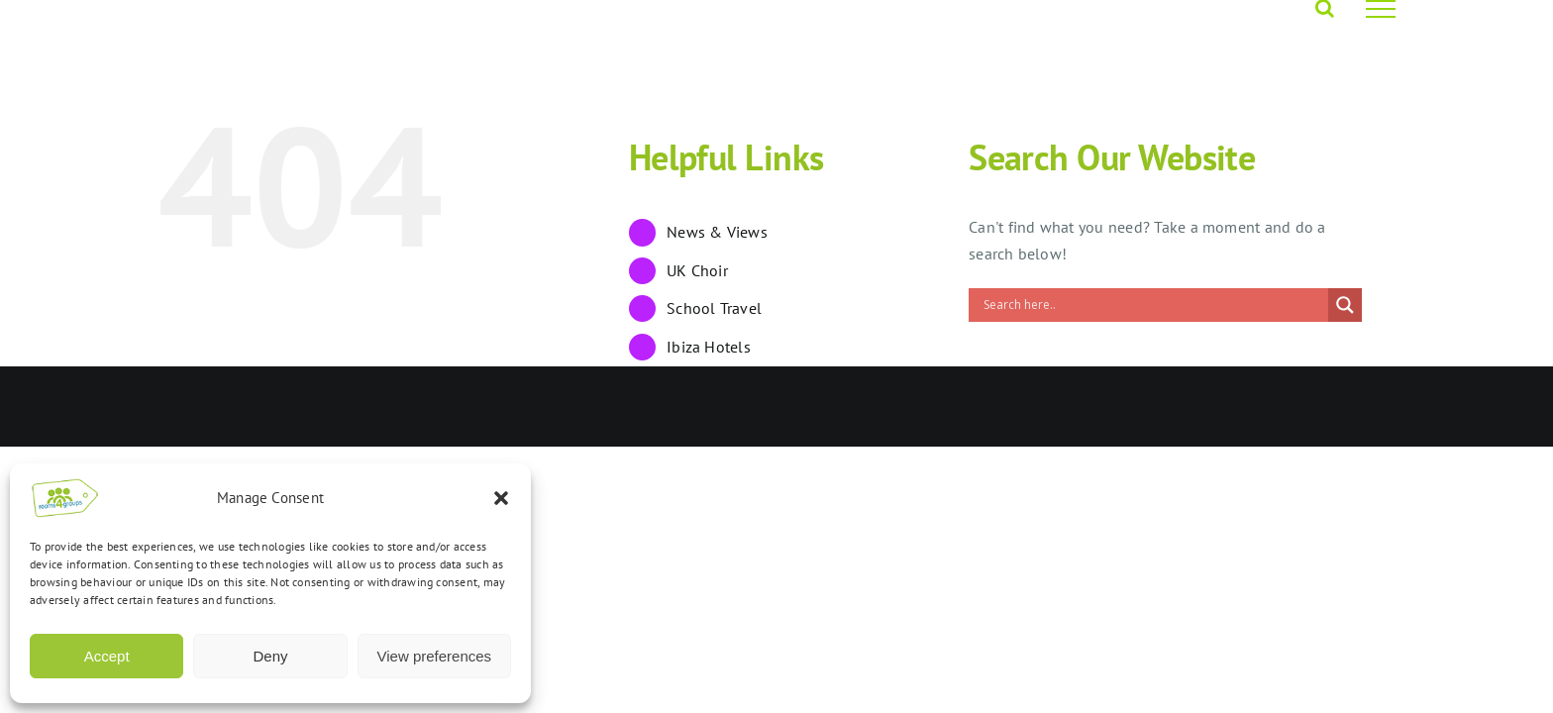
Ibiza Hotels (709, 346)
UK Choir (697, 270)
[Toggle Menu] (1380, 9)
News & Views (717, 232)
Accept (107, 656)
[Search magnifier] (1345, 305)
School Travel (714, 308)
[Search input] (1153, 305)
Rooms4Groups (295, 406)
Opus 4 (376, 406)
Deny (270, 656)
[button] (501, 498)
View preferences (434, 656)
